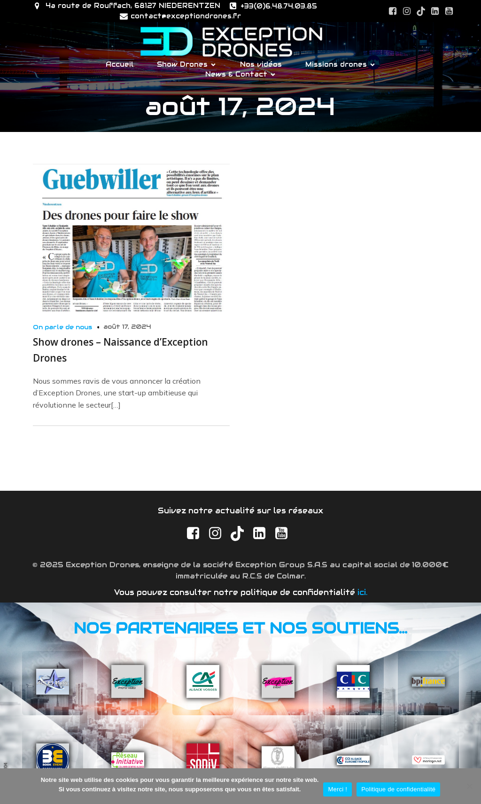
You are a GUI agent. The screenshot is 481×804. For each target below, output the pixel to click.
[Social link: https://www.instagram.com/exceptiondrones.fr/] (407, 11)
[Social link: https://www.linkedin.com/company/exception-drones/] (435, 11)
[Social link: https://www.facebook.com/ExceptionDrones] (393, 11)
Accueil (119, 64)
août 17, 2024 (127, 327)
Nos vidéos (261, 64)
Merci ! (337, 789)
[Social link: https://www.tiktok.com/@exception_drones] (421, 11)
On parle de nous (62, 327)
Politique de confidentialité (398, 789)
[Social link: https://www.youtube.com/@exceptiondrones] (449, 11)
